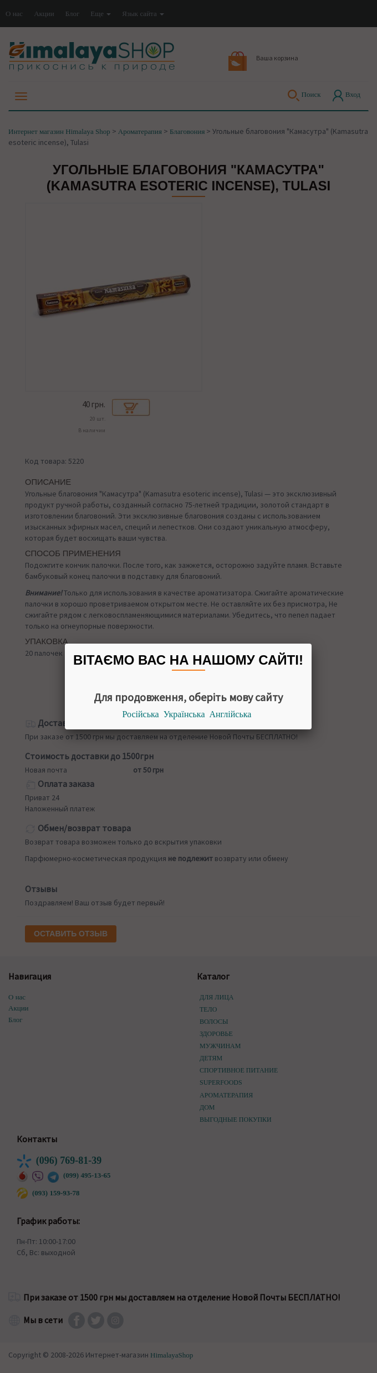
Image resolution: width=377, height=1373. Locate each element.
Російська (141, 714)
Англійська (231, 714)
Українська (184, 714)
